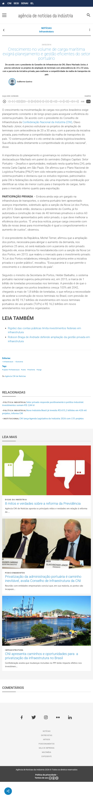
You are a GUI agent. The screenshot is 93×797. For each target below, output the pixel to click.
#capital (5, 385)
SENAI (24, 3)
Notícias (46, 746)
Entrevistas (46, 751)
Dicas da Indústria (16, 515)
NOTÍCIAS (46, 28)
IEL (32, 3)
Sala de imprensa (46, 763)
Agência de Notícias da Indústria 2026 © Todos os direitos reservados (46, 785)
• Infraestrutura (8, 376)
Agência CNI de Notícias (15, 391)
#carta (24, 385)
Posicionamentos (15, 588)
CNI (9, 3)
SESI (16, 3)
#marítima (32, 385)
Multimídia (46, 767)
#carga (40, 385)
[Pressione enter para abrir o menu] (4, 15)
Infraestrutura (46, 31)
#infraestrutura (14, 385)
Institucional (11, 434)
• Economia (20, 376)
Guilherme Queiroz (24, 83)
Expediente (46, 772)
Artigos (46, 755)
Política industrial (14, 418)
